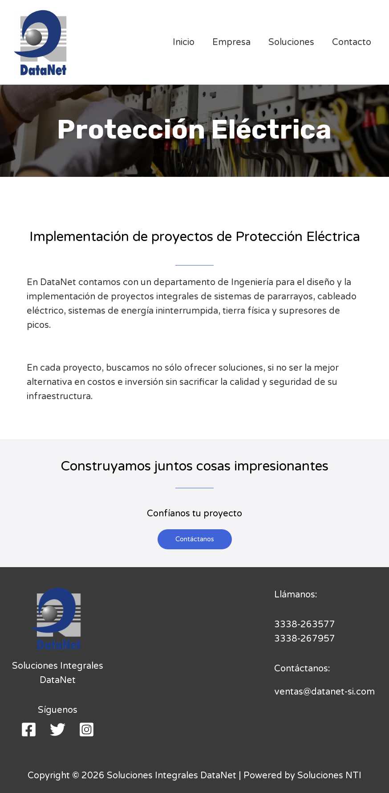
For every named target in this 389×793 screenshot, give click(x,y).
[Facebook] (28, 729)
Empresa (231, 42)
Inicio (183, 42)
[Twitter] (57, 729)
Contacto (351, 42)
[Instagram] (86, 729)
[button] (195, 539)
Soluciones (291, 42)
